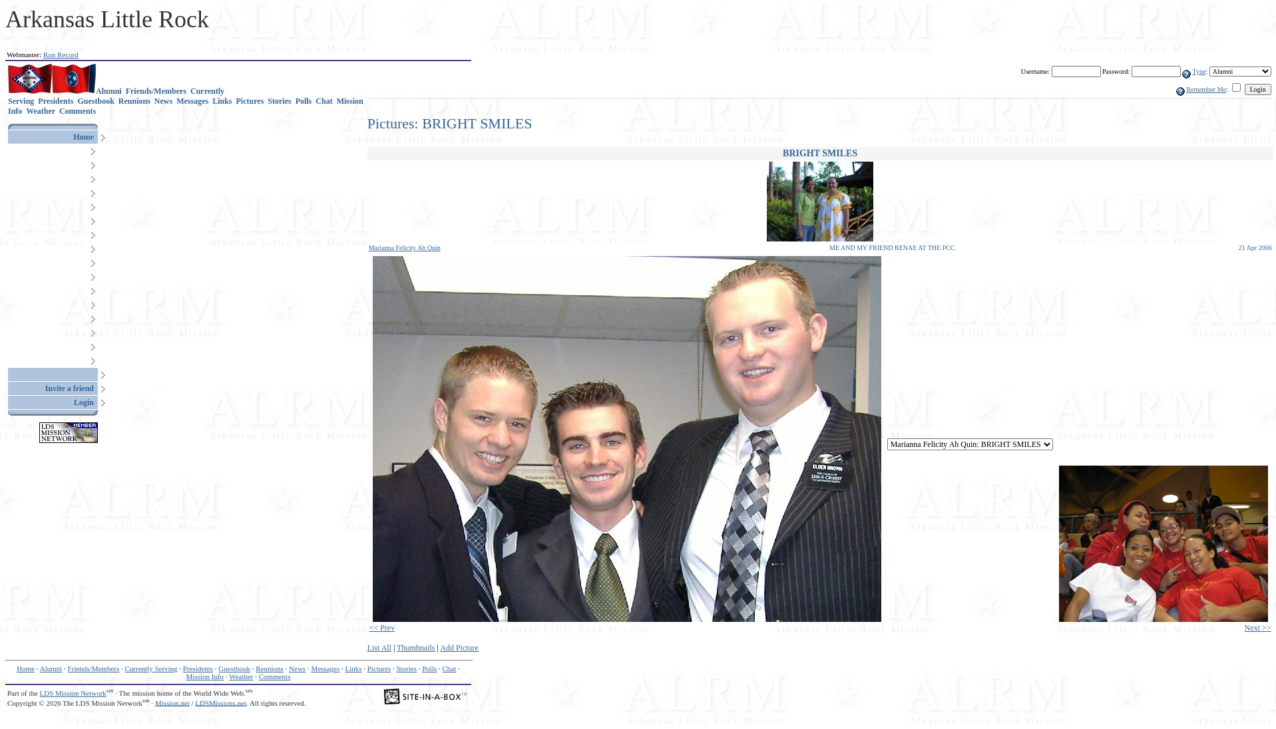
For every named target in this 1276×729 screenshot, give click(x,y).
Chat (324, 101)
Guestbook (95, 101)
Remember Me (1206, 89)
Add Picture (459, 648)
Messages (192, 101)
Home (83, 137)
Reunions (134, 101)
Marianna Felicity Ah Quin (405, 247)
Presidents (55, 101)
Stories (279, 101)
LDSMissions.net (220, 702)
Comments (77, 111)
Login (84, 402)
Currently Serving (150, 668)
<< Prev (382, 628)
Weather (40, 111)
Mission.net (172, 702)
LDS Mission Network (73, 693)
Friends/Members (156, 91)
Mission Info (205, 676)
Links (222, 101)
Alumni (109, 91)
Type (1199, 71)
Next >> (1258, 628)
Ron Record (61, 55)
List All (379, 648)
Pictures (250, 101)
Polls (304, 101)
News (163, 101)
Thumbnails (416, 648)
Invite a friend (69, 388)
